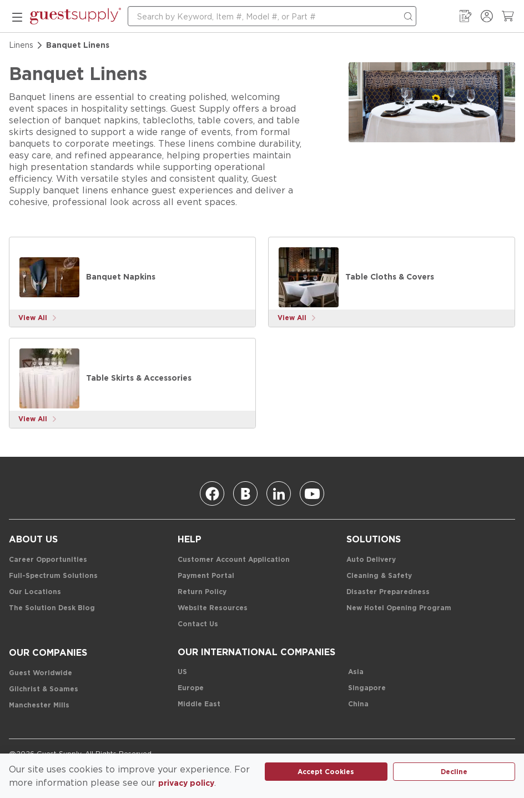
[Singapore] (367, 688)
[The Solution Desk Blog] (52, 608)
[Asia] (356, 672)
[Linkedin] (278, 493)
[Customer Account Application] (234, 560)
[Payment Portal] (206, 576)
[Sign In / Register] (487, 16)
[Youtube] (312, 493)
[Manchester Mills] (39, 705)
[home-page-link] (75, 16)
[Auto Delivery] (371, 560)
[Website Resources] (213, 608)
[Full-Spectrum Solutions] (53, 576)
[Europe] (191, 688)
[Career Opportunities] (48, 560)
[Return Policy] (202, 592)
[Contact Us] (198, 624)
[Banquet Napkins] (49, 277)
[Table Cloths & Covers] (309, 277)
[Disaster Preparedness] (388, 592)
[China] (358, 704)
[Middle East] (199, 704)
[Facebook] (212, 493)
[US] (182, 672)
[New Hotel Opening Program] (398, 608)
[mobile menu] (17, 16)
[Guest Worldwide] (40, 673)
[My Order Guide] (465, 16)
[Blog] (245, 493)
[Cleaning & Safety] (379, 576)
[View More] (37, 318)
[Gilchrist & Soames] (43, 689)
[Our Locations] (35, 592)
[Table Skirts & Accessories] (49, 378)
